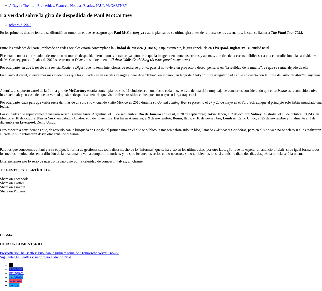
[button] (161, 179)
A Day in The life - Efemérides (31, 5)
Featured (62, 5)
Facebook (16, 269)
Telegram (16, 277)
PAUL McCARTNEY (111, 5)
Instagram (16, 273)
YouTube (15, 281)
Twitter (14, 285)
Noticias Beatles (82, 5)
